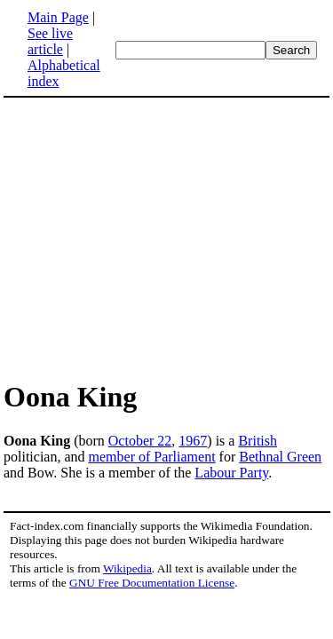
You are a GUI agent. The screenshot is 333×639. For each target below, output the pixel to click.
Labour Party (231, 472)
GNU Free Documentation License (151, 582)
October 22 (140, 440)
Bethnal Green (280, 456)
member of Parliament (152, 456)
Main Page (58, 17)
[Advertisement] (167, 238)
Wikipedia (127, 568)
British (257, 440)
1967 (192, 440)
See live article (50, 41)
